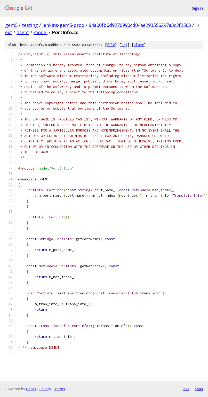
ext (8, 32)
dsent (23, 32)
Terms (59, 388)
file (111, 45)
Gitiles (31, 388)
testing (30, 25)
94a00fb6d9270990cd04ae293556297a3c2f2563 (140, 25)
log (124, 45)
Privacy (45, 388)
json (199, 388)
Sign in (197, 8)
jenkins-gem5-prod (63, 25)
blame (139, 45)
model (40, 32)
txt (186, 388)
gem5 (11, 25)
